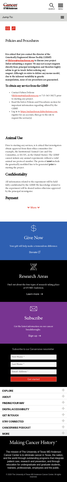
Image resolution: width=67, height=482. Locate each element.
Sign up (34, 335)
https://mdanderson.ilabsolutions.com (39, 111)
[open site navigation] (60, 6)
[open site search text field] (52, 6)
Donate (34, 252)
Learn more (34, 294)
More (33, 207)
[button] (62, 17)
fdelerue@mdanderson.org (21, 60)
